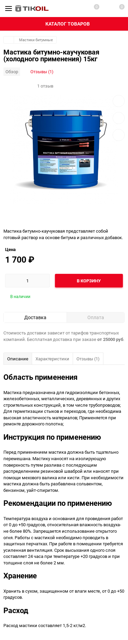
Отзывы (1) (42, 71)
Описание (17, 359)
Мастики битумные (36, 39)
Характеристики (52, 359)
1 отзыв (45, 86)
